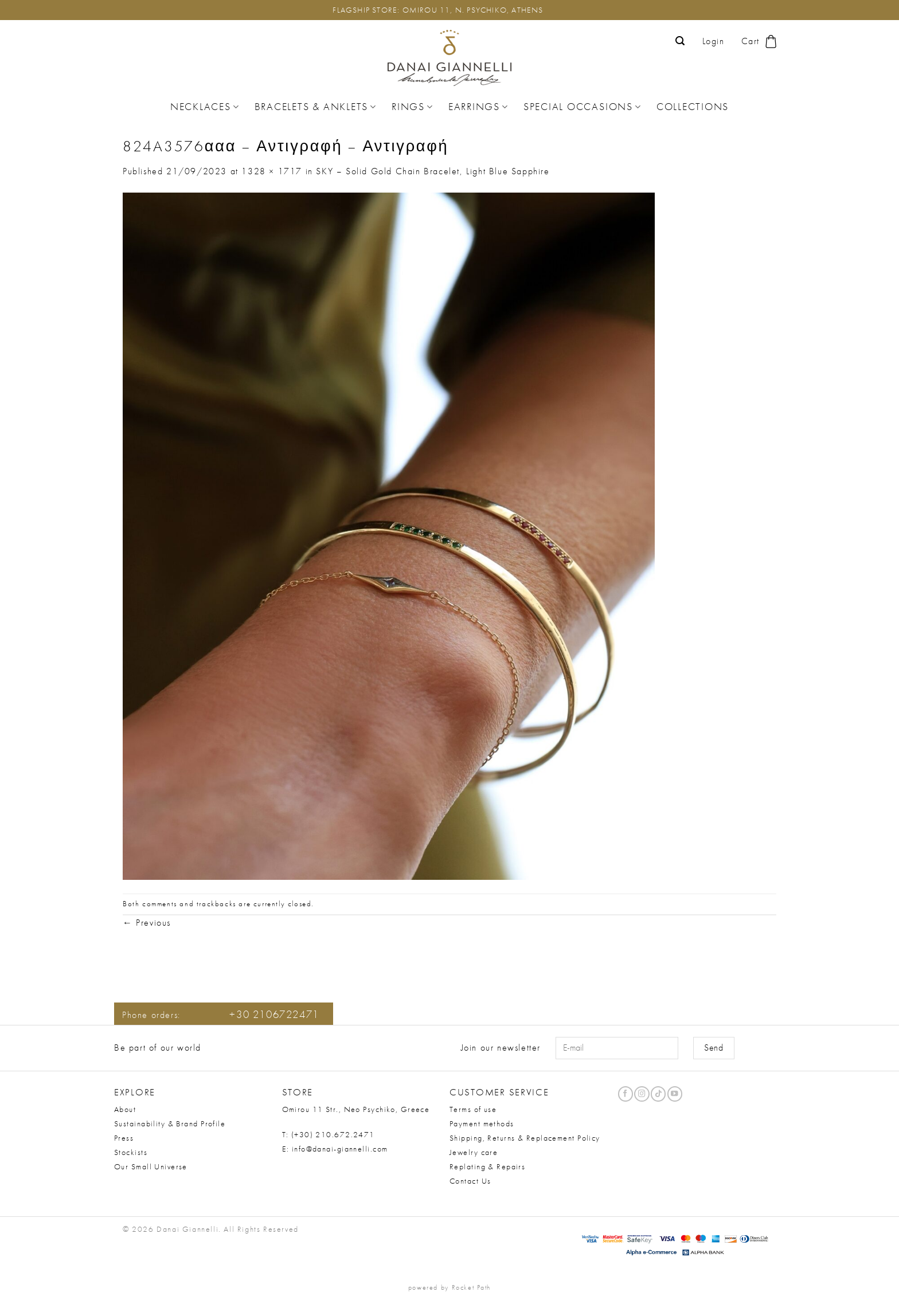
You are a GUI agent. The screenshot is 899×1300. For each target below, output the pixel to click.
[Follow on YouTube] (674, 1094)
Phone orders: (220, 1015)
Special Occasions (582, 106)
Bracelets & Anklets (316, 106)
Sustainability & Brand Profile (169, 1123)
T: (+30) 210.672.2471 (328, 1134)
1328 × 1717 (271, 171)
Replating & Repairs (487, 1166)
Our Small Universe (150, 1166)
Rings (412, 106)
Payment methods (482, 1123)
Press (124, 1138)
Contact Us (470, 1181)
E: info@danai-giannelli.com (335, 1149)
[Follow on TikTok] (658, 1094)
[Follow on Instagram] (641, 1094)
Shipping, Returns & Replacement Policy (525, 1138)
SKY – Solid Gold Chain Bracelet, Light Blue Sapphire (432, 171)
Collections (692, 106)
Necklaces (205, 106)
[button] (680, 41)
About (125, 1109)
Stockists (130, 1152)
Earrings (478, 106)
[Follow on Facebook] (625, 1094)
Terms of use (473, 1109)
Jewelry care (474, 1152)
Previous (147, 923)
